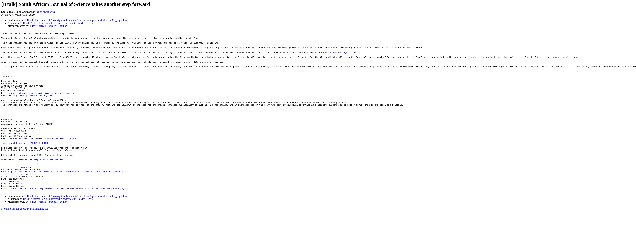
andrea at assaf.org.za (23, 159)
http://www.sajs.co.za (342, 56)
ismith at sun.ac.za (45, 11)
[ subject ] (53, 25)
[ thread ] (42, 25)
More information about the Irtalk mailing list (24, 240)
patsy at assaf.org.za (24, 105)
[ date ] (33, 25)
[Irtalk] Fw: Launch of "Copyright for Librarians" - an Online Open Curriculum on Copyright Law (77, 20)
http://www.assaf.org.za (48, 185)
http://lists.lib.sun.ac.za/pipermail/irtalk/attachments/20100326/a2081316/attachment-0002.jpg (66, 219)
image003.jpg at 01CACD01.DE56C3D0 (27, 165)
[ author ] (63, 25)
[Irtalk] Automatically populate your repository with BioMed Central (58, 23)
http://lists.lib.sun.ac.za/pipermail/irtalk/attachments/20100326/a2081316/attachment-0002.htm (65, 199)
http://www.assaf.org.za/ (37, 108)
